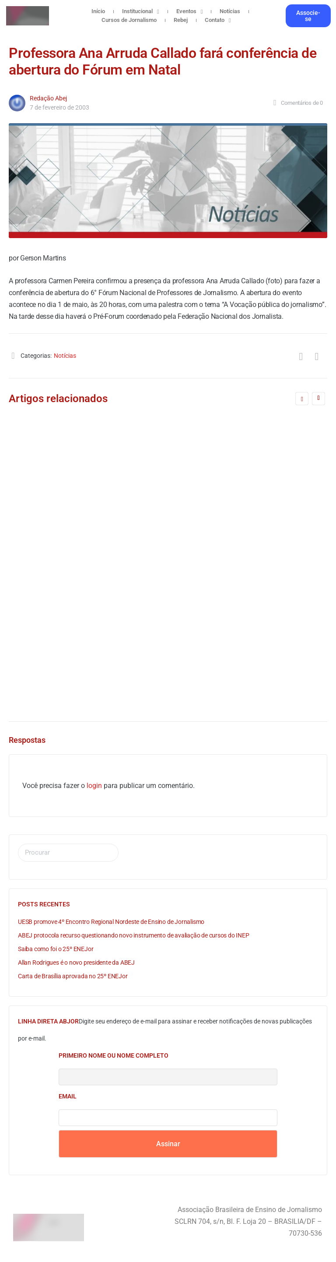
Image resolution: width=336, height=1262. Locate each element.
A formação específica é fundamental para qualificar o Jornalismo (135, 601)
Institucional (140, 11)
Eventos (189, 11)
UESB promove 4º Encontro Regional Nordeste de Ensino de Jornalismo (111, 921)
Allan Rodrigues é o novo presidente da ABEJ (76, 962)
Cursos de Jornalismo (129, 20)
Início (98, 11)
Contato (218, 20)
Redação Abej (48, 98)
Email (68, 1096)
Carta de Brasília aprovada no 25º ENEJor (73, 976)
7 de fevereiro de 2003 (59, 107)
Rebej (181, 20)
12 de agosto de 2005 (69, 669)
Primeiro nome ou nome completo (113, 1055)
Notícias (230, 11)
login (94, 785)
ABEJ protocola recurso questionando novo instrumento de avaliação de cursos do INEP (133, 935)
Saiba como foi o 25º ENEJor (55, 948)
